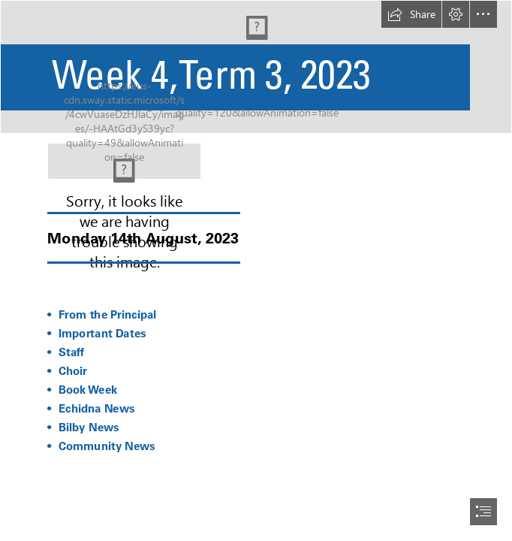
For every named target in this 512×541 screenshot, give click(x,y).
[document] (256, 270)
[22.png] (124, 161)
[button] (411, 14)
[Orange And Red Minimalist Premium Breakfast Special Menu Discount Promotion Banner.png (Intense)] (256, 67)
